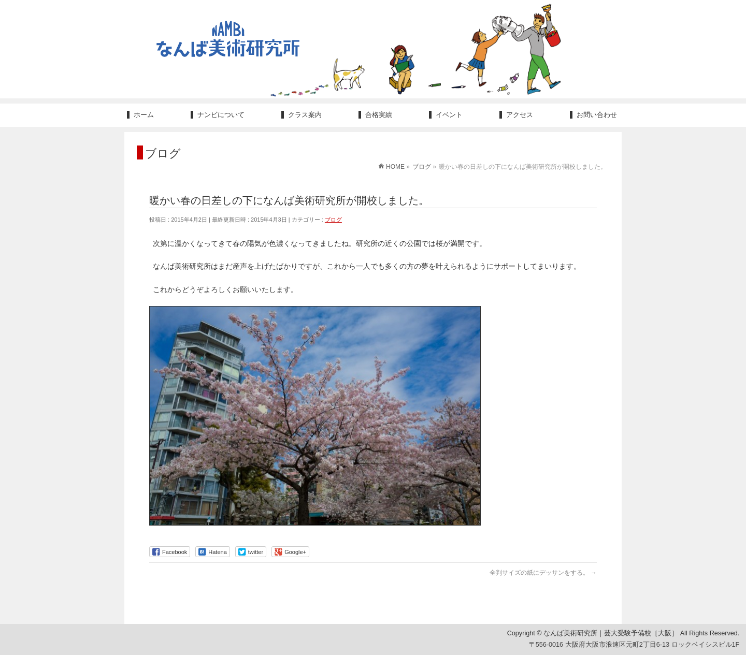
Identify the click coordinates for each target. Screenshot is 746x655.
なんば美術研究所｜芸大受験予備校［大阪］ (610, 633)
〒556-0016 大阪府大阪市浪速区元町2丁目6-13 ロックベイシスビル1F (634, 644)
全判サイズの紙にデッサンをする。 (543, 572)
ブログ (333, 219)
